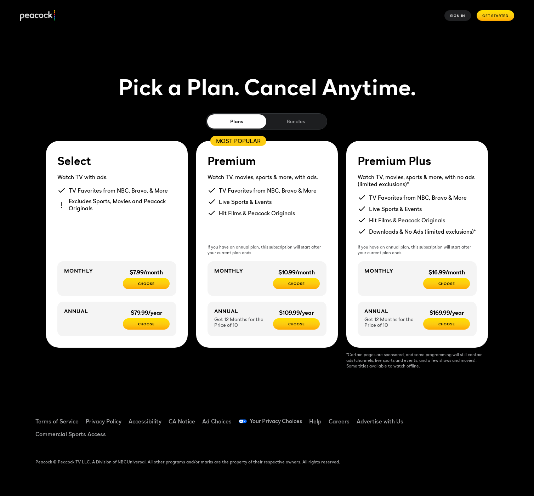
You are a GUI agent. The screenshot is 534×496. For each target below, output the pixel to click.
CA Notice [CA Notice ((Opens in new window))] (182, 421)
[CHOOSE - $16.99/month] (446, 283)
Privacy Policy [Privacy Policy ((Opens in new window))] (103, 421)
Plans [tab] (236, 121)
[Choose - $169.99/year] (446, 324)
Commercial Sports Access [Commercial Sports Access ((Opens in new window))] (70, 434)
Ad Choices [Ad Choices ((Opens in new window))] (217, 421)
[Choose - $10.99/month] (296, 283)
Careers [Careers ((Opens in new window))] (340, 421)
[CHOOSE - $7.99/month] (146, 283)
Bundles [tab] (296, 121)
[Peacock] (37, 15)
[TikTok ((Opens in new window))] (450, 416)
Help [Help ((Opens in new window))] (317, 421)
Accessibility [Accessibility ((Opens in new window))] (145, 421)
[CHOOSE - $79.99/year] (146, 324)
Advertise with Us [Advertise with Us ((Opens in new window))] (381, 421)
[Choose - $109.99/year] (296, 324)
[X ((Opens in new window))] (432, 437)
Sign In (458, 15)
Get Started (495, 15)
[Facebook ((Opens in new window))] (432, 416)
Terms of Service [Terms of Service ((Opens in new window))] (57, 421)
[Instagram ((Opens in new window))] (487, 416)
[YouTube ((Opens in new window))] (469, 416)
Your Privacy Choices (276, 421)
